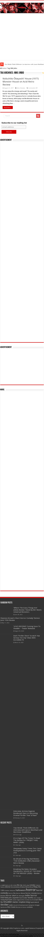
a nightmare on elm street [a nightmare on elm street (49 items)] (8, 885)
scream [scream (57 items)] (35, 900)
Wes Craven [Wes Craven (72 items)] (11, 907)
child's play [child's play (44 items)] (26, 885)
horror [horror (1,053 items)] (31, 890)
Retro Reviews (21, 88)
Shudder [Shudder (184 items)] (7, 902)
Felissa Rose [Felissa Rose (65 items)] (29, 887)
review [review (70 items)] (2, 900)
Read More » (7, 107)
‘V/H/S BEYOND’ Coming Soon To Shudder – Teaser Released (26, 627)
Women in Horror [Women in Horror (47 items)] (21, 907)
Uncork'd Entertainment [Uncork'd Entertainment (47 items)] (20, 905)
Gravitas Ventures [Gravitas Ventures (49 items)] (9, 890)
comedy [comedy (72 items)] (32, 885)
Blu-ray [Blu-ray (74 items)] (19, 885)
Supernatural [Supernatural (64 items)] (34, 902)
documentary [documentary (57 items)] (15, 887)
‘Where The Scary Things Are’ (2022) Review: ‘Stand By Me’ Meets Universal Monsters (27, 610)
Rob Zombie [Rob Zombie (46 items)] (26, 900)
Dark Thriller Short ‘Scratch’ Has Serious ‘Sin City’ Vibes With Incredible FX (26, 638)
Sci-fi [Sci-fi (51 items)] (31, 900)
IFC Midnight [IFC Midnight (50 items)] (21, 896)
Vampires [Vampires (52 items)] (31, 905)
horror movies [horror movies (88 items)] (31, 893)
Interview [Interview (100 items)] (4, 898)
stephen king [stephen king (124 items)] (24, 902)
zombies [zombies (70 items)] (30, 907)
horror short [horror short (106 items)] (11, 895)
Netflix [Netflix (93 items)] (30, 898)
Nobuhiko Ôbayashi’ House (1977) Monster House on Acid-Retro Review (21, 81)
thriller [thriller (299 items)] (4, 904)
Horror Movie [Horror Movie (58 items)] (20, 893)
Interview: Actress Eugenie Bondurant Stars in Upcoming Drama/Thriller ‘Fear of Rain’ (25, 813)
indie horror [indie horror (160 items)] (31, 895)
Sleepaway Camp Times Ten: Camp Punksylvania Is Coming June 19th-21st (27, 850)
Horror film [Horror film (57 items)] (12, 893)
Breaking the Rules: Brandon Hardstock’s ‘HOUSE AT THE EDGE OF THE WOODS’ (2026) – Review (27, 871)
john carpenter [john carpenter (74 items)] (14, 898)
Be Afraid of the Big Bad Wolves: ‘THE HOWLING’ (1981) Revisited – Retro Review (27, 861)
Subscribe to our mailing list (14, 123)
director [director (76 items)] (8, 887)
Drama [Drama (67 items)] (22, 887)
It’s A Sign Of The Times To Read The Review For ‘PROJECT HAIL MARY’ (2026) (26, 840)
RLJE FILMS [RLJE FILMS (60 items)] (8, 900)
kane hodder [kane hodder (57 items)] (23, 898)
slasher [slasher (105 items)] (15, 902)
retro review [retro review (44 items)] (37, 898)
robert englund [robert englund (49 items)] (17, 900)
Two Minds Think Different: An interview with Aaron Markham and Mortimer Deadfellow (27, 830)
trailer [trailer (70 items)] (11, 905)
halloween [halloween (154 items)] (21, 890)
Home (3, 68)
